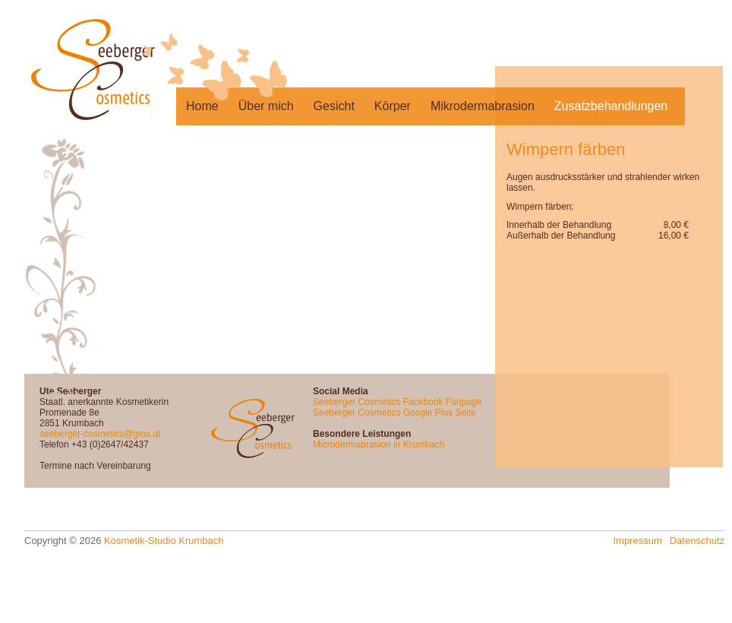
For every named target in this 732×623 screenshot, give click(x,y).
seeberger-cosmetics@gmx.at (100, 434)
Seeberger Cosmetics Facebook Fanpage (397, 402)
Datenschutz (697, 540)
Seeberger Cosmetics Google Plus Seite (394, 412)
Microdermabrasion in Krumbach (378, 444)
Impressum (637, 540)
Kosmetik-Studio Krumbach (164, 540)
